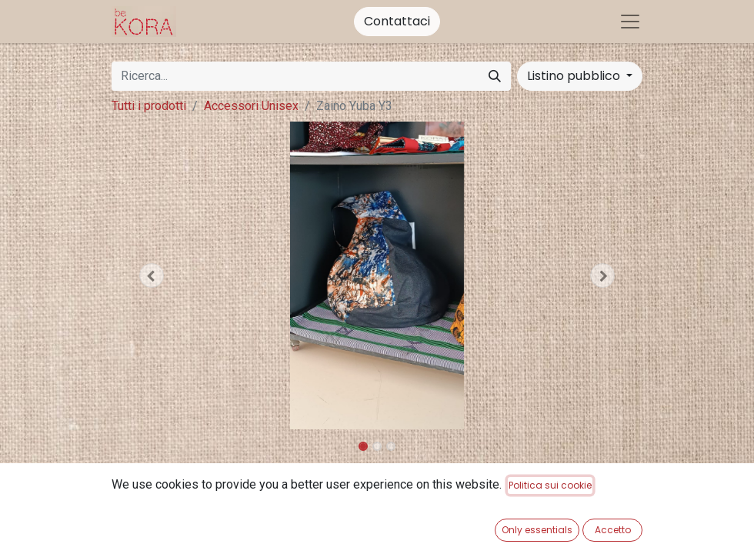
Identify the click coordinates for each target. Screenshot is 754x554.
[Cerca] (495, 76)
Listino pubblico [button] (575, 76)
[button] (152, 275)
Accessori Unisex (251, 105)
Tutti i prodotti (149, 105)
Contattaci (397, 21)
